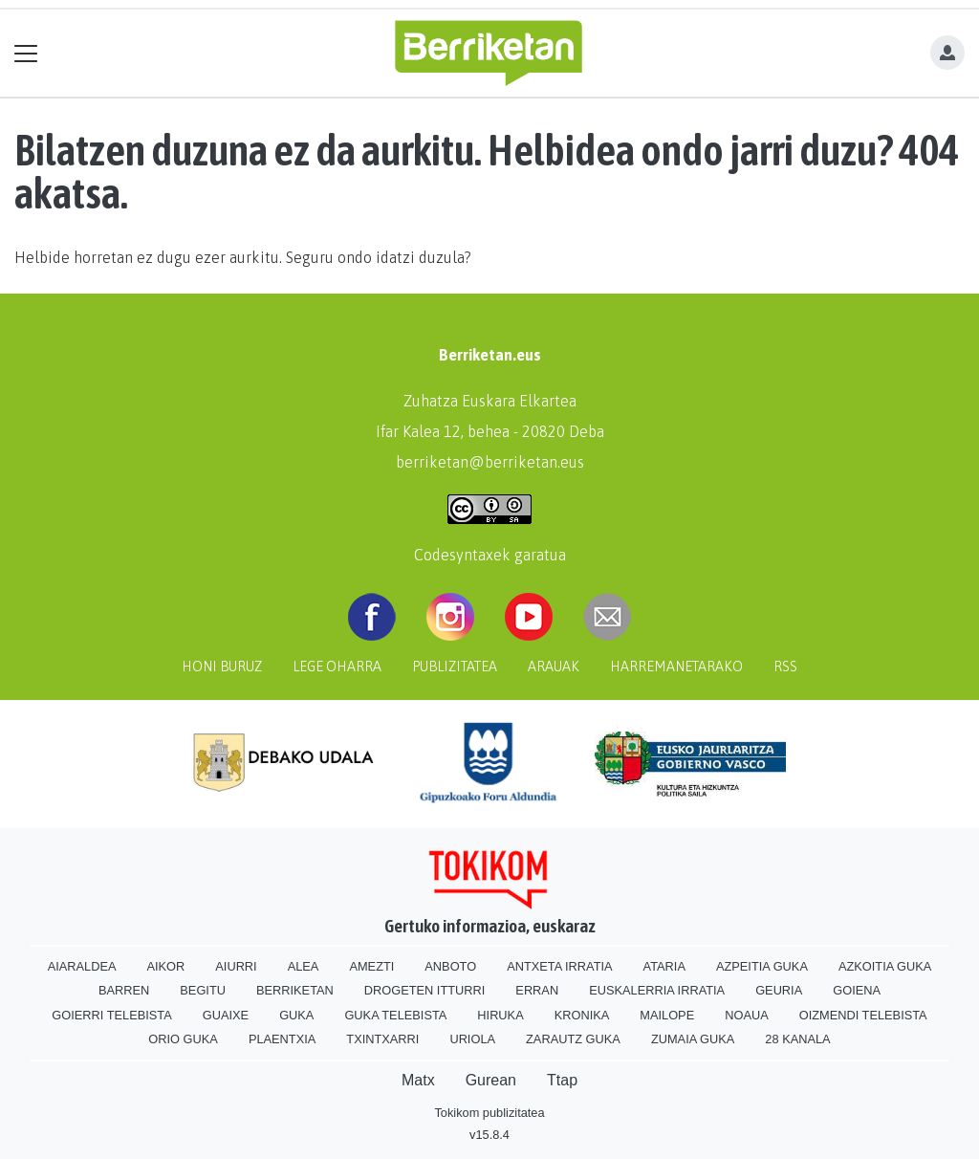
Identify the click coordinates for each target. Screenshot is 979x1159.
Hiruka (500, 1015)
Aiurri (235, 966)
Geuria (778, 990)
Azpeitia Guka (762, 966)
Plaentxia (282, 1039)
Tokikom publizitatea (489, 1112)
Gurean (491, 1080)
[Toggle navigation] (26, 53)
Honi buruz (222, 666)
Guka (296, 1015)
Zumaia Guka (692, 1039)
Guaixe (226, 1015)
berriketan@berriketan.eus (490, 461)
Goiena (857, 990)
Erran (536, 990)
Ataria (664, 966)
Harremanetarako (676, 666)
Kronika (582, 1015)
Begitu (203, 990)
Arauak (553, 666)
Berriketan (295, 990)
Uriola (472, 1039)
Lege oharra (337, 666)
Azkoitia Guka (884, 966)
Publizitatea (454, 666)
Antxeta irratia (559, 966)
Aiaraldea (82, 966)
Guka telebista (395, 1015)
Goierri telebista (111, 1015)
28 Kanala (797, 1039)
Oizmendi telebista (863, 1015)
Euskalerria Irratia (657, 990)
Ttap (562, 1080)
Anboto (450, 966)
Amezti (371, 966)
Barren (123, 990)
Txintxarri (382, 1039)
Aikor (165, 966)
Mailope (667, 1015)
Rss (785, 666)
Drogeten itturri (425, 990)
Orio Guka (183, 1039)
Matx (418, 1080)
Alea (303, 966)
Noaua (747, 1015)
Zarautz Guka (573, 1039)
